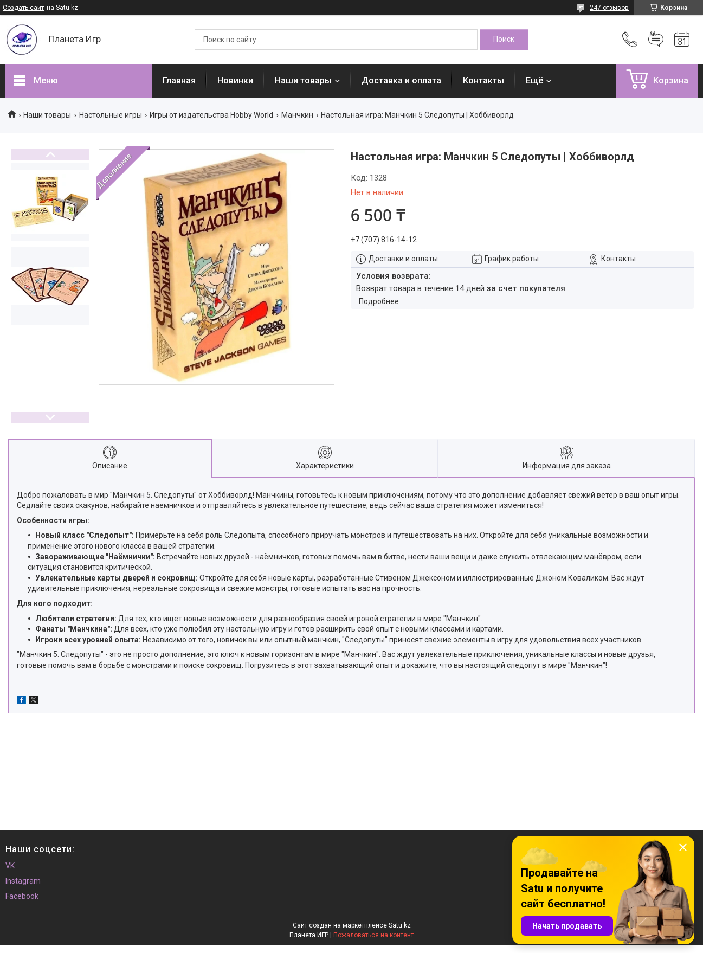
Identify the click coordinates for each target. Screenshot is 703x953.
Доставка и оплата (401, 80)
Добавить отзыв (655, 39)
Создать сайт (23, 7)
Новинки (235, 80)
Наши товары (303, 80)
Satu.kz (400, 925)
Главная (179, 80)
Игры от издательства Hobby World (211, 115)
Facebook (21, 896)
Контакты (483, 80)
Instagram (23, 881)
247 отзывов (609, 7)
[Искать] (504, 39)
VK (10, 865)
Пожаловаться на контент (373, 935)
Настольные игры (110, 115)
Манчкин (297, 115)
